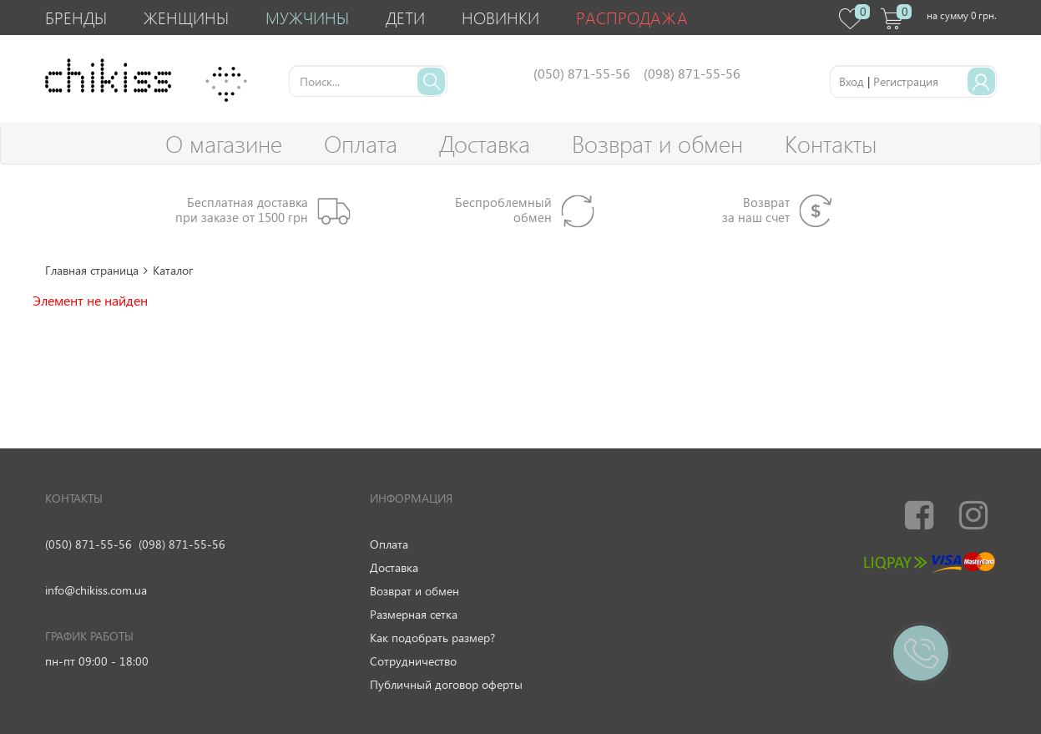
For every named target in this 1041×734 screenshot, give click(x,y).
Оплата (360, 143)
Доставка (484, 143)
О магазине (223, 143)
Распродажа (632, 17)
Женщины (186, 17)
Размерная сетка (413, 614)
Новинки (500, 17)
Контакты (831, 143)
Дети (405, 17)
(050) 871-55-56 (88, 544)
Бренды (76, 17)
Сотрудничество (413, 661)
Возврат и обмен (657, 143)
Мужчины (307, 17)
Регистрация (905, 81)
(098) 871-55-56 (182, 544)
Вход (851, 81)
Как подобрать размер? (432, 637)
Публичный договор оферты (446, 684)
